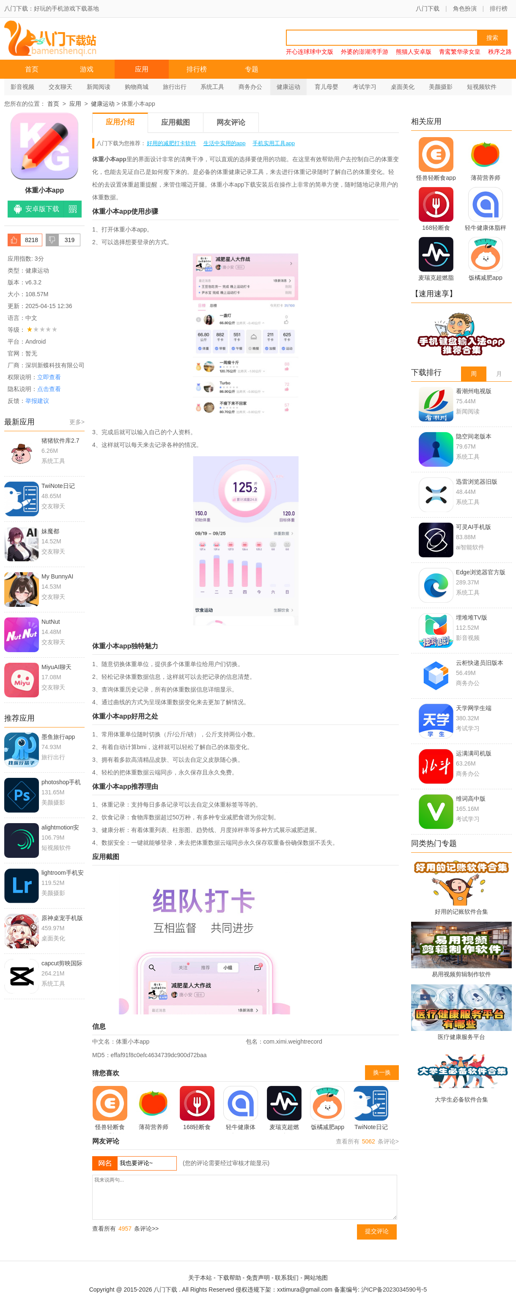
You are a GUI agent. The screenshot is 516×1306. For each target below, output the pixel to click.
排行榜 (499, 8)
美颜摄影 (441, 86)
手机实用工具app (274, 143)
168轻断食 (197, 1108)
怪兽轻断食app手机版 (110, 1109)
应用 (141, 69)
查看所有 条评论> (367, 1141)
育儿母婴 (326, 86)
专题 (251, 69)
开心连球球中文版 (309, 51)
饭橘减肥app (327, 1108)
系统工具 (212, 86)
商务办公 (250, 86)
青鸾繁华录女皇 (459, 51)
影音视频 (22, 86)
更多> (77, 422)
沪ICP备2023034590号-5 (394, 1289)
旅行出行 (175, 86)
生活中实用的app (224, 143)
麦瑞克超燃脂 (284, 1109)
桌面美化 (402, 86)
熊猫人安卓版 (413, 51)
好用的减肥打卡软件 (171, 143)
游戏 (86, 69)
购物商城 (136, 86)
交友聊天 (60, 86)
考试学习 (364, 86)
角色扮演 (465, 8)
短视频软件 (482, 86)
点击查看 (49, 389)
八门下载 (427, 8)
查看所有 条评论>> (125, 1228)
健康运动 (288, 86)
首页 (31, 69)
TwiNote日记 (371, 1108)
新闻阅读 (98, 86)
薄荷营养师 (153, 1108)
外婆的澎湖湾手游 (364, 51)
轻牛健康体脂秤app (240, 1109)
